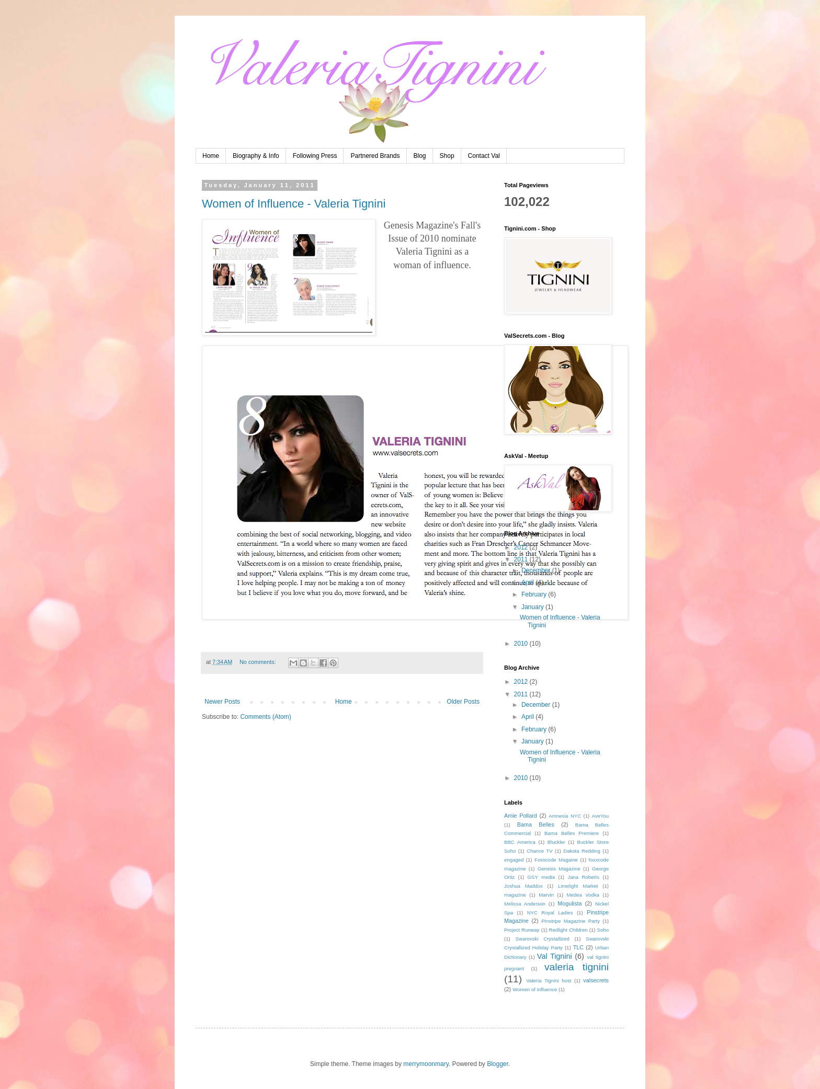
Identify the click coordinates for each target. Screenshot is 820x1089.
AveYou (600, 816)
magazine (515, 895)
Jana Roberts (583, 877)
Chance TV (540, 851)
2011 (522, 559)
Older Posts (463, 701)
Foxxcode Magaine (556, 860)
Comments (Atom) (265, 716)
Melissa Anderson (524, 904)
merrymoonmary (425, 1064)
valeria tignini (576, 966)
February (534, 594)
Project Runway (522, 930)
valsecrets (596, 980)
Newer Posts (222, 701)
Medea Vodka (582, 895)
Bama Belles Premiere (571, 833)
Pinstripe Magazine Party (570, 921)
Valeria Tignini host (548, 980)
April (528, 582)
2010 (522, 643)
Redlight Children (568, 930)
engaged (513, 860)
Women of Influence (534, 989)
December (536, 570)
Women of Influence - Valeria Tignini (293, 203)
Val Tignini (554, 956)
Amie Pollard (520, 815)
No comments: (259, 662)
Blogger (497, 1064)
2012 (522, 547)
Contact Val (484, 155)
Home (210, 155)
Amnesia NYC (565, 816)
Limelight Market (578, 886)
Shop (447, 155)
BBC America (520, 842)
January (533, 607)
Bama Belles (535, 824)
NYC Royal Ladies (550, 912)
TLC (578, 947)
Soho (603, 930)
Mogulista (569, 903)
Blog (420, 155)
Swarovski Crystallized (543, 939)
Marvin (546, 895)
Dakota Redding (581, 851)
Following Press (315, 155)
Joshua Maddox (523, 886)
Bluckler (556, 842)
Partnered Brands (375, 155)
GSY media (541, 877)
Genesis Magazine (559, 869)
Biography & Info (256, 155)
